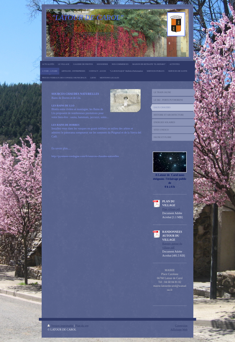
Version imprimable (61, 325)
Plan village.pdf (171, 209)
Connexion (181, 325)
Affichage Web (178, 329)
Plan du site (82, 325)
